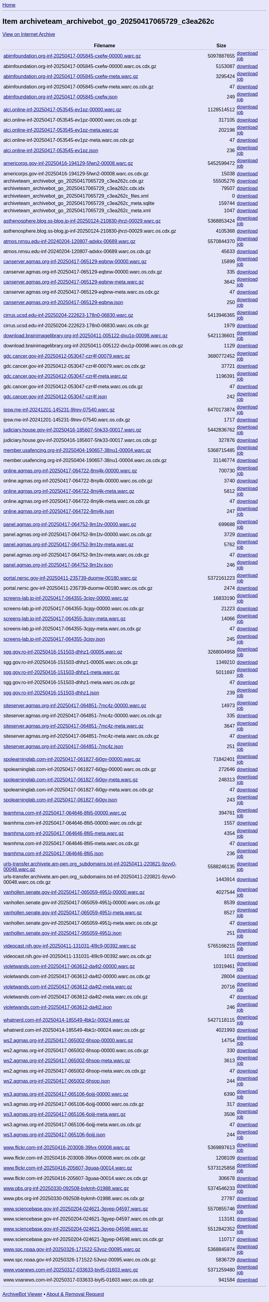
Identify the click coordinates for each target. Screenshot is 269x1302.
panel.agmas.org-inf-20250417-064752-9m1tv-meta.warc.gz (68, 544)
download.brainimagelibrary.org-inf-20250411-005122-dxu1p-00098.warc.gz (85, 335)
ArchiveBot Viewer (22, 1294)
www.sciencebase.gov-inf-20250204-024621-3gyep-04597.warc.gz (75, 1208)
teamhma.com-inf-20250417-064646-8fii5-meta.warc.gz (63, 833)
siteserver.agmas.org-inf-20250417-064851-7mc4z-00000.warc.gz (74, 705)
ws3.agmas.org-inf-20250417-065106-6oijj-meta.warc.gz (64, 1114)
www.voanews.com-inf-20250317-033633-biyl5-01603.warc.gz (70, 1269)
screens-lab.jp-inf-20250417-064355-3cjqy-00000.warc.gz (65, 598)
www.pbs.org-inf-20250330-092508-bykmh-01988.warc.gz (66, 1188)
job (240, 58)
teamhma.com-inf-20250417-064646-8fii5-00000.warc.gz (64, 813)
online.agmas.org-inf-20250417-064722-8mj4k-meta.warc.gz (68, 491)
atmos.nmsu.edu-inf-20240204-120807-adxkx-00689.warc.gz (69, 241)
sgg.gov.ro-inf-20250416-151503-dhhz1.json (51, 692)
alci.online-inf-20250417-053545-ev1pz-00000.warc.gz (62, 109)
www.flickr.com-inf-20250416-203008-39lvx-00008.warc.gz (66, 1147)
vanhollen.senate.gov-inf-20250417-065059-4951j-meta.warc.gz (72, 912)
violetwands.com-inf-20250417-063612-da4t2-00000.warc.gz (69, 966)
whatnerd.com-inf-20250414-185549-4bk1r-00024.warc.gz (66, 1020)
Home (9, 5)
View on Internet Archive (28, 34)
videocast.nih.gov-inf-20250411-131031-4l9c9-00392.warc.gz (69, 946)
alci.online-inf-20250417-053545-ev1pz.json (50, 150)
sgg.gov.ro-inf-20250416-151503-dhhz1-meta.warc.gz (61, 672)
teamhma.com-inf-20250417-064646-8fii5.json (53, 853)
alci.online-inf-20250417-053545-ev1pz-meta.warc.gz (60, 130)
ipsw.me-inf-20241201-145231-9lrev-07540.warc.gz (59, 409)
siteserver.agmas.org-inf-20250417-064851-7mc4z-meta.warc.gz (73, 726)
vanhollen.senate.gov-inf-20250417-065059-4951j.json (62, 933)
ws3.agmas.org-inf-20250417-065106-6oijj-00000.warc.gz (65, 1094)
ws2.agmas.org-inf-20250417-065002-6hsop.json (56, 1081)
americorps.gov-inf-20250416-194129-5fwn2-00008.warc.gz (68, 163)
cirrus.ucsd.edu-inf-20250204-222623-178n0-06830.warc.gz (68, 315)
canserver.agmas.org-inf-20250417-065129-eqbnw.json (63, 302)
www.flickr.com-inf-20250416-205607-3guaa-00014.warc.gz (67, 1168)
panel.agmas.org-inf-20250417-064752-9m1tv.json (58, 565)
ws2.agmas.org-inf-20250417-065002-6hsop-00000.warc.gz (68, 1040)
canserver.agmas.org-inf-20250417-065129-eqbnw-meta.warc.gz (73, 282)
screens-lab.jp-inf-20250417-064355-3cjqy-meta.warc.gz (64, 618)
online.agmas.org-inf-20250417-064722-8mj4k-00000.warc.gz (70, 470)
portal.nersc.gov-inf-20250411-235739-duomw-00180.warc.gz (70, 578)
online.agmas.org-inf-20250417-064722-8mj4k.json (58, 511)
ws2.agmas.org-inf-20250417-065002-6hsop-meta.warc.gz (66, 1060)
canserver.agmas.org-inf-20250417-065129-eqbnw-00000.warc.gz (75, 261)
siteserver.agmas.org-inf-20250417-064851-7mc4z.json (63, 746)
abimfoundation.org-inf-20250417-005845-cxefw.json (60, 96)
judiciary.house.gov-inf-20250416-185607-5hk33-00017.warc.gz (72, 429)
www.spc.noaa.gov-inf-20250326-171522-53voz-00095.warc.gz (71, 1249)
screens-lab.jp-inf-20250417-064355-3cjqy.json (54, 639)
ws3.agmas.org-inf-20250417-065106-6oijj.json (54, 1134)
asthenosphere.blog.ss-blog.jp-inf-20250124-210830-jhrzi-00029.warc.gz (82, 221)
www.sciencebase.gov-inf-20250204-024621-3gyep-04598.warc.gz (75, 1229)
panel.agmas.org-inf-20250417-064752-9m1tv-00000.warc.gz (69, 524)
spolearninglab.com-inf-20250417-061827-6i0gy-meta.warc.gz (70, 779)
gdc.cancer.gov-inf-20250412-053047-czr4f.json (55, 396)
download (247, 53)
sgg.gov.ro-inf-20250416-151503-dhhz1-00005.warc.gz (62, 652)
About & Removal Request (75, 1294)
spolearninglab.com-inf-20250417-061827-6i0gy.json (60, 799)
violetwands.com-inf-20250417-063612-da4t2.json (57, 1007)
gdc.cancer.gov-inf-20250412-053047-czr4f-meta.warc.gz (65, 376)
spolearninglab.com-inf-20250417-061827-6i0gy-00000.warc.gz (71, 759)
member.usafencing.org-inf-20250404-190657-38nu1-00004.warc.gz (77, 450)
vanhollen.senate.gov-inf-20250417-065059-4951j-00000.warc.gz (74, 892)
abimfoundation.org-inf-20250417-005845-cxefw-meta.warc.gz (70, 76)
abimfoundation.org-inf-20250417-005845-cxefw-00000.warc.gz (72, 56)
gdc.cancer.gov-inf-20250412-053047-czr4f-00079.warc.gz (66, 356)
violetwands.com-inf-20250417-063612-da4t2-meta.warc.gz (67, 986)
